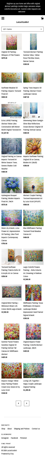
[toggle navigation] (2, 18)
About (9, 428)
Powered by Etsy (7, 453)
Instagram (5, 438)
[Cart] (42, 19)
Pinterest (23, 438)
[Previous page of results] (18, 403)
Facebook (14, 438)
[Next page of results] (26, 403)
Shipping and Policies (22, 428)
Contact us (36, 428)
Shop (3, 428)
